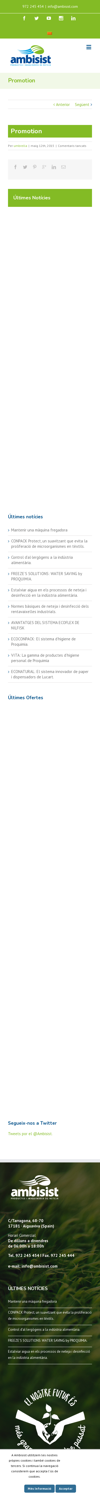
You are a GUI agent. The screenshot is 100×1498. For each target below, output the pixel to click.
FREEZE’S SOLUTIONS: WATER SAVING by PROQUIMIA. (47, 1340)
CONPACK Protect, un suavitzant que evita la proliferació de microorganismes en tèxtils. (49, 543)
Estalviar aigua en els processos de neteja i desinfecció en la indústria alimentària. (48, 592)
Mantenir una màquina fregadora (39, 530)
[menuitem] (50, 33)
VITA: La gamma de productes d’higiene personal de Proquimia (45, 658)
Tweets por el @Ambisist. (30, 1133)
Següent (82, 104)
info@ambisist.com (63, 6)
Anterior (63, 104)
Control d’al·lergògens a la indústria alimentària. (44, 1329)
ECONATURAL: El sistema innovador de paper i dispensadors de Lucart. (50, 674)
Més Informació (39, 1488)
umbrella (20, 146)
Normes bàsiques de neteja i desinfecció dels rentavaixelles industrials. (50, 609)
